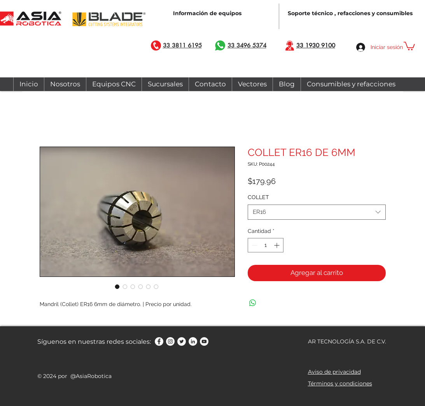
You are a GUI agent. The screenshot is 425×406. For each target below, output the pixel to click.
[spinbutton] (266, 245)
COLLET (258, 197)
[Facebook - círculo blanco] (159, 341)
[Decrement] (254, 245)
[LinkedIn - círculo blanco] (193, 341)
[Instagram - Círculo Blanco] (170, 341)
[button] (409, 45)
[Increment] (277, 245)
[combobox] (317, 212)
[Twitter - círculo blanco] (181, 341)
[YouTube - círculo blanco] (204, 341)
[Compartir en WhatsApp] (252, 303)
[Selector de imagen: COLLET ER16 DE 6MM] (117, 286)
